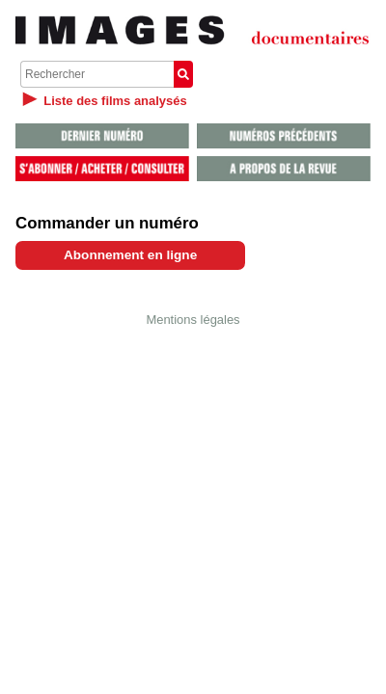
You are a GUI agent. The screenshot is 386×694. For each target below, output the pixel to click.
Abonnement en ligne (130, 255)
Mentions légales (192, 319)
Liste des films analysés (114, 100)
